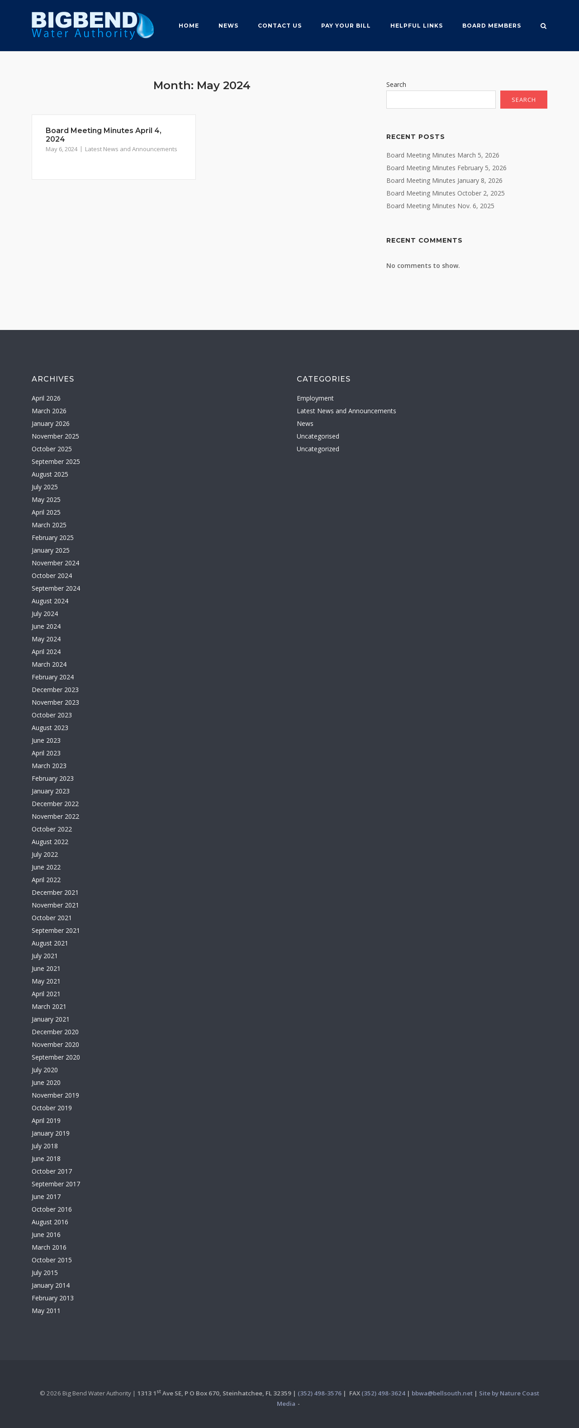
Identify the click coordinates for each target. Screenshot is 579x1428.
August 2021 (50, 943)
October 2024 (52, 575)
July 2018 (45, 1145)
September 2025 (56, 461)
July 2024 (45, 613)
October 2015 (52, 1260)
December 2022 (55, 803)
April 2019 (46, 1120)
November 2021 (55, 905)
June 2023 (46, 740)
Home (189, 25)
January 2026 (51, 423)
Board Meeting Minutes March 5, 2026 (442, 155)
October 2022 (52, 829)
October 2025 (52, 448)
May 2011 (46, 1310)
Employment (315, 398)
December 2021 (55, 892)
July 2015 (45, 1272)
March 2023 (49, 765)
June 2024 (46, 626)
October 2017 (52, 1171)
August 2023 (50, 727)
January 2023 (51, 791)
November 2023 (55, 702)
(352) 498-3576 (320, 1393)
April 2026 (46, 398)
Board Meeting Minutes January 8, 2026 (444, 180)
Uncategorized (318, 448)
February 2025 (53, 537)
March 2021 (49, 1006)
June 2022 (46, 867)
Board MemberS (491, 25)
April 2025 (46, 512)
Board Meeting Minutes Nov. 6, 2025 (440, 205)
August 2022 (50, 841)
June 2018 (46, 1158)
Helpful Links (416, 25)
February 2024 (53, 677)
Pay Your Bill (346, 25)
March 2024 (49, 664)
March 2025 (49, 525)
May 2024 (46, 639)
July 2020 (45, 1069)
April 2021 (46, 993)
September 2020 (56, 1057)
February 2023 (53, 778)
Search (396, 84)
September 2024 (56, 588)
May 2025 (46, 499)
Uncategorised (318, 436)
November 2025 (55, 436)
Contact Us (280, 25)
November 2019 (55, 1095)
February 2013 (53, 1298)
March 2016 (49, 1247)
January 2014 (51, 1285)
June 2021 (46, 968)
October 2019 (52, 1107)
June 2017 (46, 1196)
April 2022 (46, 879)
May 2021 (46, 981)
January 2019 (51, 1133)
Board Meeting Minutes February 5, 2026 (446, 167)
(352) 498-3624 (383, 1393)
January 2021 (51, 1019)
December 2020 (55, 1031)
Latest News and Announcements (131, 149)
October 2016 (52, 1209)
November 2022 (55, 816)
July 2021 (45, 955)
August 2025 (50, 474)
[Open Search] (543, 27)
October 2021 (52, 917)
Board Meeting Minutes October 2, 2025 (445, 193)
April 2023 (46, 753)
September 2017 (56, 1184)
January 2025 (51, 550)
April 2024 (46, 651)
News (228, 25)
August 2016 (50, 1222)
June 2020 (46, 1082)
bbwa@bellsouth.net (442, 1393)
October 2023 (52, 715)
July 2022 (45, 854)
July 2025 (45, 486)
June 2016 (46, 1234)
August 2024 (50, 601)
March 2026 (49, 410)
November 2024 (55, 563)
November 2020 (55, 1044)
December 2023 (55, 689)
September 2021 (56, 930)
